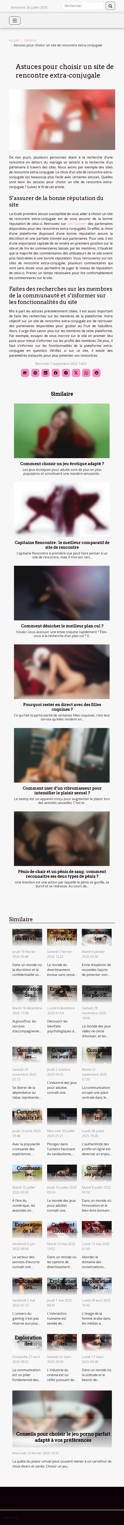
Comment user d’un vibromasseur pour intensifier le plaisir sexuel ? (62, 790)
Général (30, 40)
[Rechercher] (83, 6)
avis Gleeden (77, 223)
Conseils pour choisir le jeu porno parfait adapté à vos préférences (63, 1437)
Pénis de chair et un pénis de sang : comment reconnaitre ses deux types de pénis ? (62, 874)
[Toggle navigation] (15, 20)
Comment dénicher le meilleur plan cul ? (62, 626)
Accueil (14, 40)
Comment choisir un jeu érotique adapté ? (62, 463)
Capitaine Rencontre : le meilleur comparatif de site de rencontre (62, 545)
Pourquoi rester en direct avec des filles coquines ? (62, 707)
